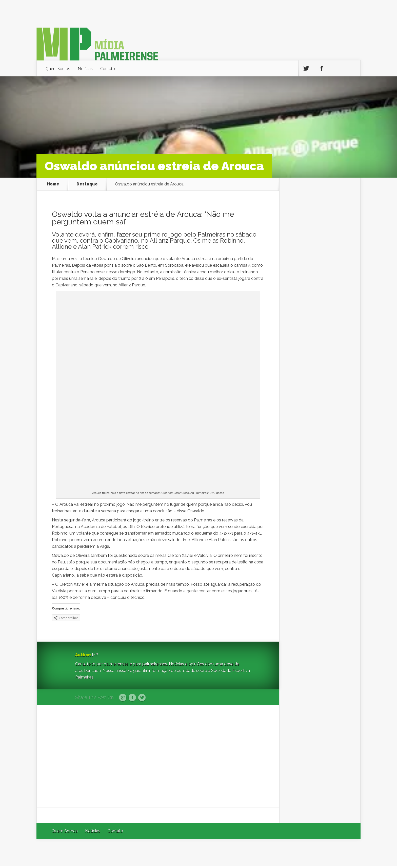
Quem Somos (58, 68)
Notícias (85, 68)
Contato (107, 68)
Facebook (132, 698)
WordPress (349, 852)
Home (53, 184)
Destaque (87, 184)
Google (123, 698)
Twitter (142, 698)
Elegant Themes (292, 852)
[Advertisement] (158, 756)
